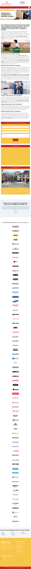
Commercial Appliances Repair (21, 543)
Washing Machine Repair (20, 547)
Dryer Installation (18, 549)
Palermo (23, 532)
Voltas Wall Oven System (5, 70)
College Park (3, 534)
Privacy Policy (18, 553)
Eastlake (13, 532)
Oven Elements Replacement (20, 546)
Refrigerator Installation (19, 551)
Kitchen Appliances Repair (20, 545)
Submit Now (15, 139)
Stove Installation (18, 552)
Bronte (3, 532)
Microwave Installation (19, 550)
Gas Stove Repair (18, 544)
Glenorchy (13, 533)
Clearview (3, 533)
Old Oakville (13, 534)
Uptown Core (23, 533)
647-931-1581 (4, 559)
